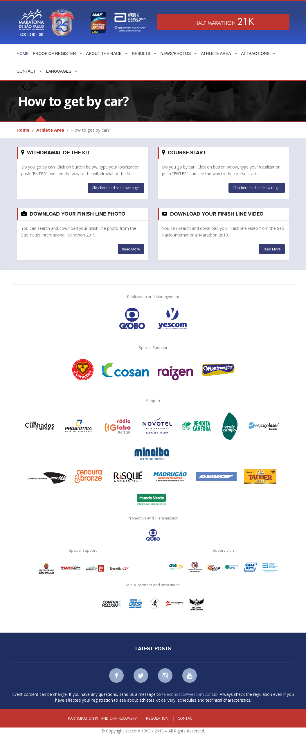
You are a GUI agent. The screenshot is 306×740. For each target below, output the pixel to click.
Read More (131, 249)
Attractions (255, 53)
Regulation (157, 718)
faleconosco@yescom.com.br (190, 694)
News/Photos (176, 53)
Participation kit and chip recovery (102, 718)
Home (23, 53)
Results (141, 53)
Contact (26, 71)
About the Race (104, 53)
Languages (58, 71)
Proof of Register (54, 53)
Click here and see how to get (116, 187)
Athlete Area (216, 53)
